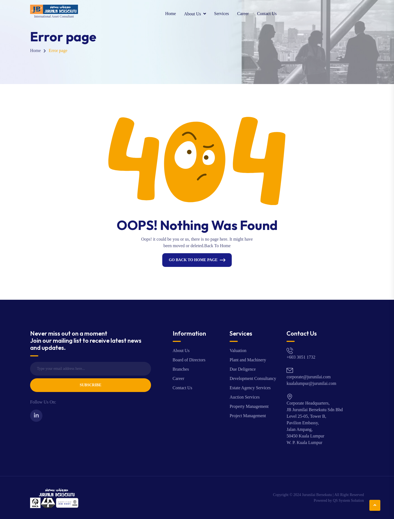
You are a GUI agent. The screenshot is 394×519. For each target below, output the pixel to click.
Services (221, 13)
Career (243, 13)
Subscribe (90, 385)
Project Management (248, 415)
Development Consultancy (253, 378)
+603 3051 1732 (300, 357)
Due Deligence (243, 369)
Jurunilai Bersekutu (317, 495)
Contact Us (267, 13)
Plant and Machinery (248, 359)
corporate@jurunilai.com (308, 376)
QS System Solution (348, 500)
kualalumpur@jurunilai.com (311, 383)
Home (170, 13)
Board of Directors (189, 359)
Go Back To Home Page (193, 260)
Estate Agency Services (250, 387)
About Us (192, 13)
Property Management (249, 406)
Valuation (238, 350)
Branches (181, 369)
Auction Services (245, 397)
